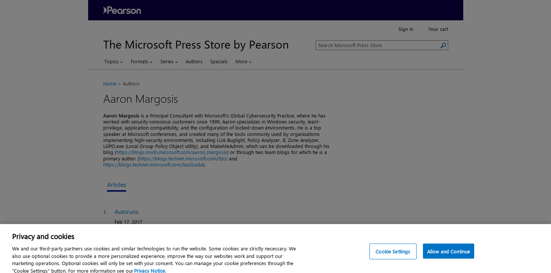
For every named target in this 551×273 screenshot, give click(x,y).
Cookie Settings (392, 256)
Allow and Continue (448, 256)
